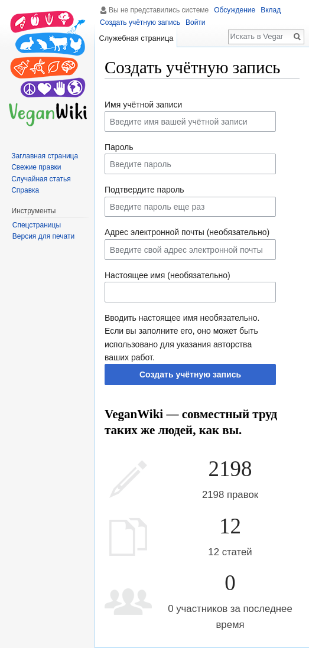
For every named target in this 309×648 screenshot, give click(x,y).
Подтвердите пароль (144, 189)
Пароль (119, 147)
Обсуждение (234, 10)
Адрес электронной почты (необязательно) (187, 232)
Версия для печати (43, 236)
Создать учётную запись (190, 374)
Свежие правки (36, 167)
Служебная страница (136, 38)
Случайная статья (40, 179)
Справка (25, 190)
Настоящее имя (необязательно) (167, 275)
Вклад (271, 10)
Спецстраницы (36, 225)
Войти (196, 22)
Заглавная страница (44, 156)
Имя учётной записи (143, 104)
